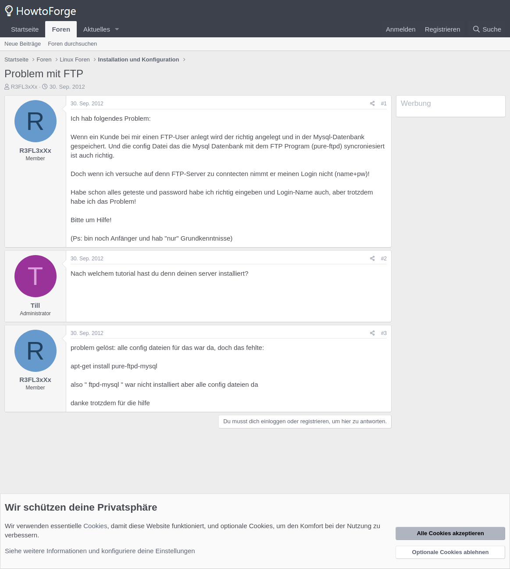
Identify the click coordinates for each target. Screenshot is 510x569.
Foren (61, 29)
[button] (117, 29)
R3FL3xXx (24, 86)
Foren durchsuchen (72, 43)
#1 (384, 104)
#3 (384, 333)
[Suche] (487, 29)
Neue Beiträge (22, 43)
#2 (384, 259)
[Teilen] (372, 104)
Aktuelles (96, 29)
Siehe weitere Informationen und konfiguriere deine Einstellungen (100, 551)
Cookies (95, 525)
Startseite (25, 29)
